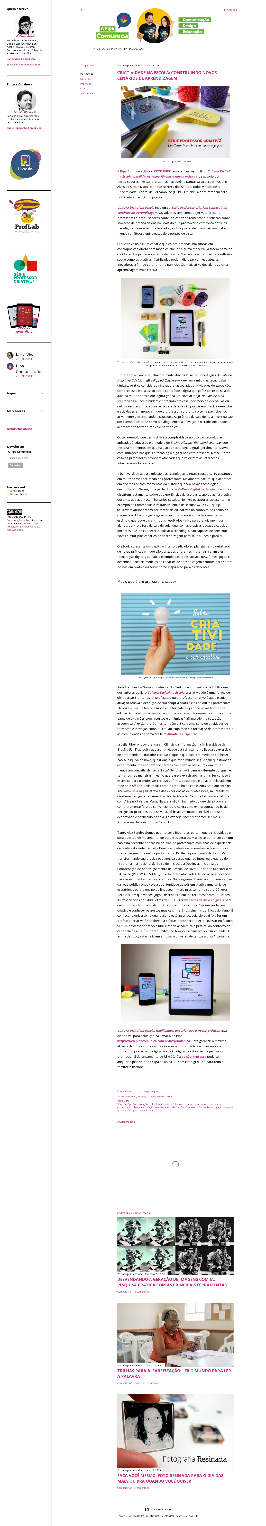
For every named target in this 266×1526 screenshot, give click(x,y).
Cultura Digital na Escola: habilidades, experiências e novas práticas (168, 1031)
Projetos (98, 48)
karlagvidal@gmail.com (21, 59)
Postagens (17, 490)
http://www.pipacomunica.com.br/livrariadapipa (153, 1041)
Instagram (135, 48)
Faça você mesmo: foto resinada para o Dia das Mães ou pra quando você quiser (170, 1478)
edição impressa (194, 1056)
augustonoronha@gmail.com (24, 128)
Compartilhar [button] (87, 65)
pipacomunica (87, 93)
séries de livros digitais (206, 900)
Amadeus (174, 734)
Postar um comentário (147, 1383)
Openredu (192, 734)
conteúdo (17, 517)
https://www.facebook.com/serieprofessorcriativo (185, 677)
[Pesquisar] (230, 10)
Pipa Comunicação (134, 171)
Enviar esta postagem (147, 1091)
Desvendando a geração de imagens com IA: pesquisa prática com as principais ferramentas (172, 1282)
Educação (85, 79)
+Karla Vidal (184, 161)
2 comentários (143, 1487)
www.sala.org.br (136, 791)
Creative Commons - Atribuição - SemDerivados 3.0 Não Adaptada (25, 526)
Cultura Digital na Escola (135, 208)
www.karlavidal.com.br (26, 64)
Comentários (18, 494)
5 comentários (143, 1291)
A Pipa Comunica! (19, 451)
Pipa (82, 88)
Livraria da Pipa (116, 48)
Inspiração (85, 83)
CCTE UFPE (162, 171)
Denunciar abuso (19, 429)
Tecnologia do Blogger (158, 1510)
